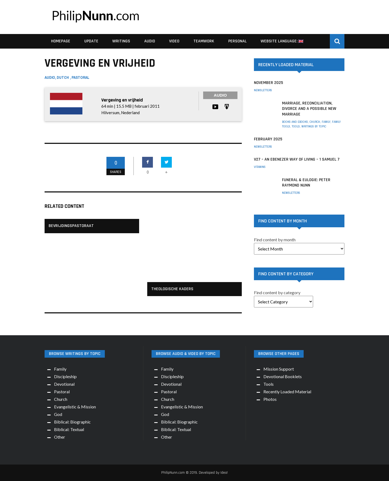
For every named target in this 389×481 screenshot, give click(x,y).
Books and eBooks (295, 122)
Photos (270, 399)
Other (59, 436)
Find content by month (275, 239)
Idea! (224, 472)
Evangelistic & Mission (75, 406)
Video (174, 41)
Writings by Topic (313, 126)
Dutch (63, 77)
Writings (121, 41)
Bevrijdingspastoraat (71, 226)
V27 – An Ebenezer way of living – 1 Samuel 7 (297, 159)
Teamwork (203, 41)
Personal (237, 41)
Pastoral (80, 77)
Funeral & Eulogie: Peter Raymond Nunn (306, 182)
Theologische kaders (172, 289)
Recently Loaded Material (287, 391)
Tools (296, 126)
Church (315, 122)
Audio (149, 41)
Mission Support (278, 368)
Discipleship (65, 376)
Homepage (60, 41)
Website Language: (282, 41)
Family (326, 122)
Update (91, 41)
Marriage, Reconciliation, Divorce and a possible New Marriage (309, 108)
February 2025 (268, 139)
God (58, 414)
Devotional (64, 384)
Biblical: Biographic (72, 421)
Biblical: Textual (69, 429)
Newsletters (263, 90)
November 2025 (268, 83)
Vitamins (260, 167)
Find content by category (277, 292)
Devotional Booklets (282, 376)
